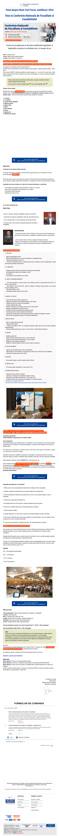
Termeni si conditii (35, 797)
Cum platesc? (34, 802)
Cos (10, 735)
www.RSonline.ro (29, 783)
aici (34, 84)
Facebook (20, 799)
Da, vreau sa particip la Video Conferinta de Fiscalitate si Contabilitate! (31, 160)
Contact (19, 802)
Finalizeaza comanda (47, 743)
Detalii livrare (22, 735)
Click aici (10, 84)
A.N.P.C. (17, 823)
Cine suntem (21, 797)
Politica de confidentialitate (35, 806)
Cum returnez (21, 805)
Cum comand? (34, 799)
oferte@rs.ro (20, 830)
